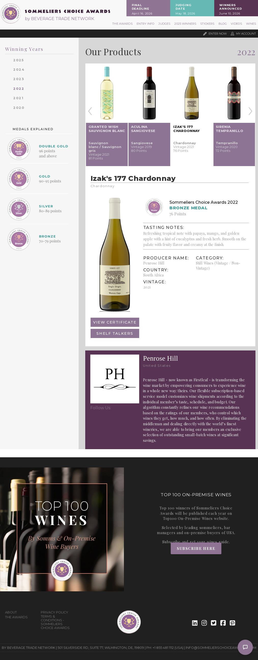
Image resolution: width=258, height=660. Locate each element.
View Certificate (115, 322)
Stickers (207, 23)
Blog (223, 23)
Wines (251, 23)
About (11, 612)
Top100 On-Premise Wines (188, 518)
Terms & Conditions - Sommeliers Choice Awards (55, 622)
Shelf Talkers (114, 333)
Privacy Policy (54, 612)
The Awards (122, 23)
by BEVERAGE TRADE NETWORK (59, 18)
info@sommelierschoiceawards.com (221, 648)
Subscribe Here (196, 548)
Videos (236, 23)
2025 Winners (185, 23)
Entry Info (146, 23)
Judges (164, 23)
